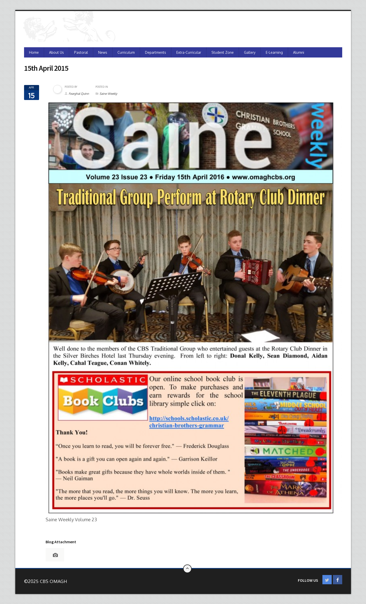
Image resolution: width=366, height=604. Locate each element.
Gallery (250, 52)
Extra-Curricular (188, 52)
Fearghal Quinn (79, 94)
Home (34, 52)
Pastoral (81, 52)
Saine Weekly (108, 94)
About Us (56, 52)
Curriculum (126, 52)
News (102, 52)
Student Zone (222, 52)
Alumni (298, 52)
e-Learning (274, 52)
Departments (155, 52)
